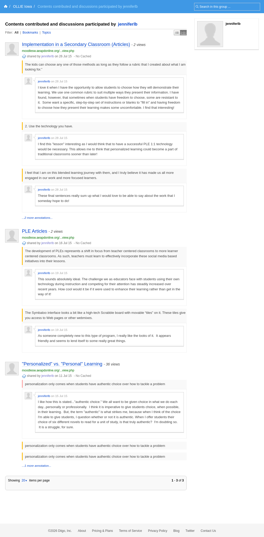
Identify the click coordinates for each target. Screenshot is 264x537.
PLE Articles (34, 231)
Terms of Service (130, 531)
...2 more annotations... (37, 217)
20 (24, 480)
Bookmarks (30, 32)
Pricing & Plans (102, 531)
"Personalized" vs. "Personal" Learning (62, 364)
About (82, 531)
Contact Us (208, 531)
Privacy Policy (157, 531)
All (16, 32)
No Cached (83, 56)
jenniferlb (128, 24)
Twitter (190, 531)
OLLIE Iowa (22, 6)
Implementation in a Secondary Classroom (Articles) (76, 44)
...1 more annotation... (36, 465)
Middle (183, 32)
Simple (177, 32)
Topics (46, 32)
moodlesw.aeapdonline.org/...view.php (48, 51)
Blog (176, 531)
